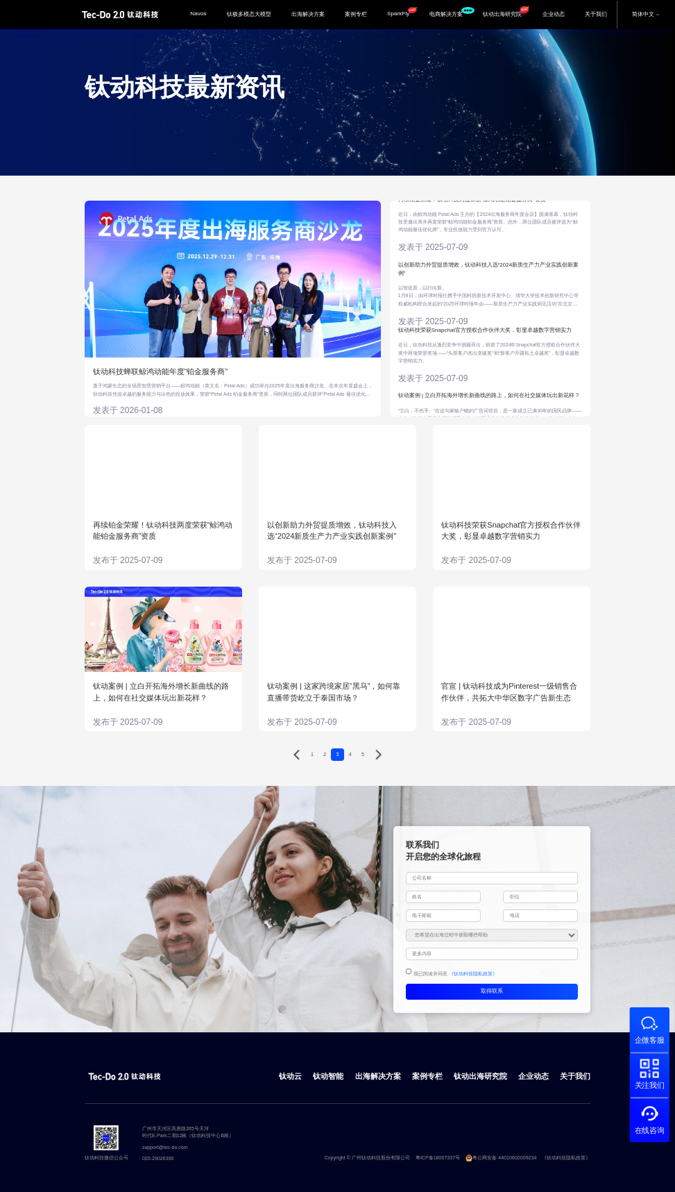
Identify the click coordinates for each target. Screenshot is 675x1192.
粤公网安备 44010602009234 (500, 1158)
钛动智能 (328, 1076)
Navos (198, 13)
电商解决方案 (451, 12)
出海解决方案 (308, 14)
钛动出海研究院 (507, 11)
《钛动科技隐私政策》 (473, 974)
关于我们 (596, 14)
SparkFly (401, 12)
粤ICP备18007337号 (438, 1158)
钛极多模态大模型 (249, 14)
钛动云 (290, 1076)
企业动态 (553, 14)
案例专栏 (356, 14)
